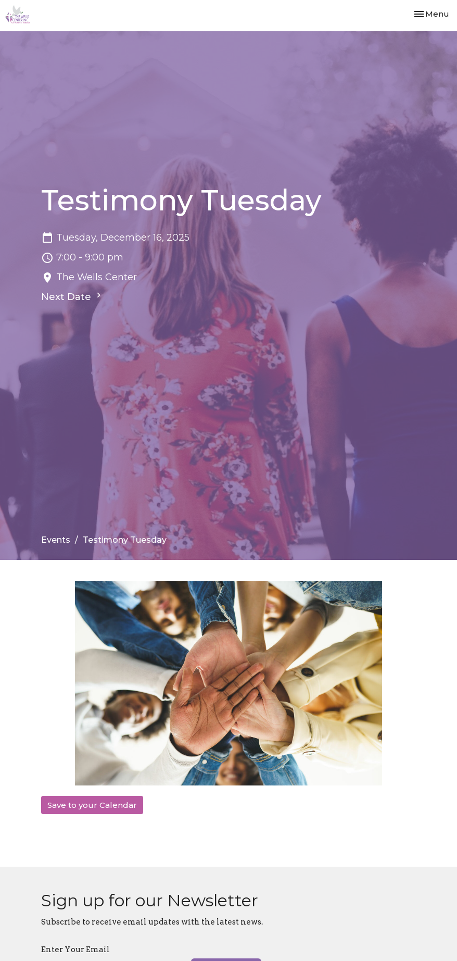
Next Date (72, 296)
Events (55, 540)
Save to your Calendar (92, 805)
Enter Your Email (75, 949)
